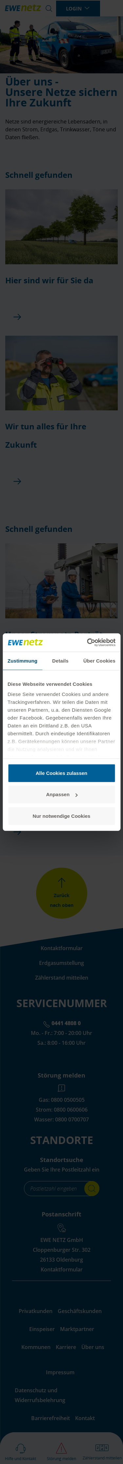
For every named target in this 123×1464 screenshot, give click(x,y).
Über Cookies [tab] (99, 660)
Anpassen (61, 794)
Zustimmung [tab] (22, 660)
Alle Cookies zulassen (62, 773)
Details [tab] (60, 660)
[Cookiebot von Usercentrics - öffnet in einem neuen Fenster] (87, 642)
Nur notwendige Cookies (62, 815)
